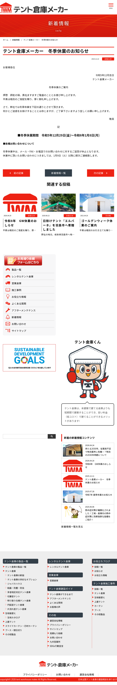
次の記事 (99, 173)
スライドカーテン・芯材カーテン (21, 629)
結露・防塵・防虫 (15, 591)
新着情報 (16, 320)
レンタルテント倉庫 (22, 280)
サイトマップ (19, 334)
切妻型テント (13, 599)
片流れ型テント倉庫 (16, 612)
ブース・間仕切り (13, 633)
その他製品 (10, 637)
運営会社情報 (56, 623)
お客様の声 (55, 610)
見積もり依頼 (56, 636)
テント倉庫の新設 (15, 578)
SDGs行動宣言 (56, 649)
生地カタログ (13, 620)
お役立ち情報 (19, 300)
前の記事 (18, 173)
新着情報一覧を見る (72, 530)
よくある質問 (19, 307)
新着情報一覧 (58, 173)
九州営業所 (55, 644)
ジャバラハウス (14, 586)
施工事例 (16, 293)
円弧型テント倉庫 (15, 607)
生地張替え (10, 616)
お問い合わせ (19, 327)
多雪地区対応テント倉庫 (19, 595)
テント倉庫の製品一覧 (15, 569)
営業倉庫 (16, 286)
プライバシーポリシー (60, 628)
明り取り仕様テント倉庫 (19, 603)
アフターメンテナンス (24, 313)
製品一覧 (16, 273)
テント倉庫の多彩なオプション (22, 582)
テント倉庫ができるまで (61, 597)
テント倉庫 (10, 574)
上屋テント (10, 624)
